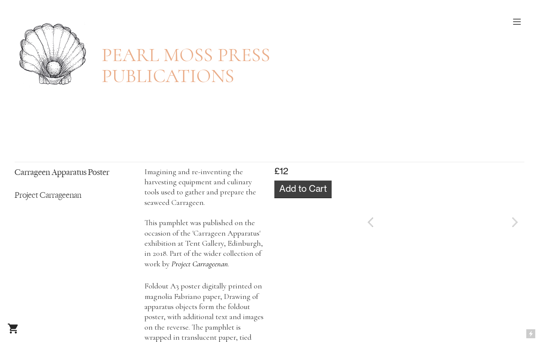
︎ (517, 22)
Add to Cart (303, 188)
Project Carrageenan (199, 264)
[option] (442, 222)
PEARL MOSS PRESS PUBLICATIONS (185, 65)
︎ (13, 329)
